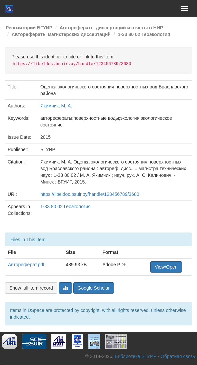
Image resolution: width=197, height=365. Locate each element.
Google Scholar (94, 288)
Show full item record (31, 288)
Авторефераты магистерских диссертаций (61, 34)
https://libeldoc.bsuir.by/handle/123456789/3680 (89, 194)
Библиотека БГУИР (135, 356)
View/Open (166, 267)
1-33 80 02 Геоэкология (144, 34)
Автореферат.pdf (26, 264)
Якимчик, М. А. (56, 105)
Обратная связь (178, 356)
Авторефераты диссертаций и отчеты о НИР (111, 27)
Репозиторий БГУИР (29, 27)
